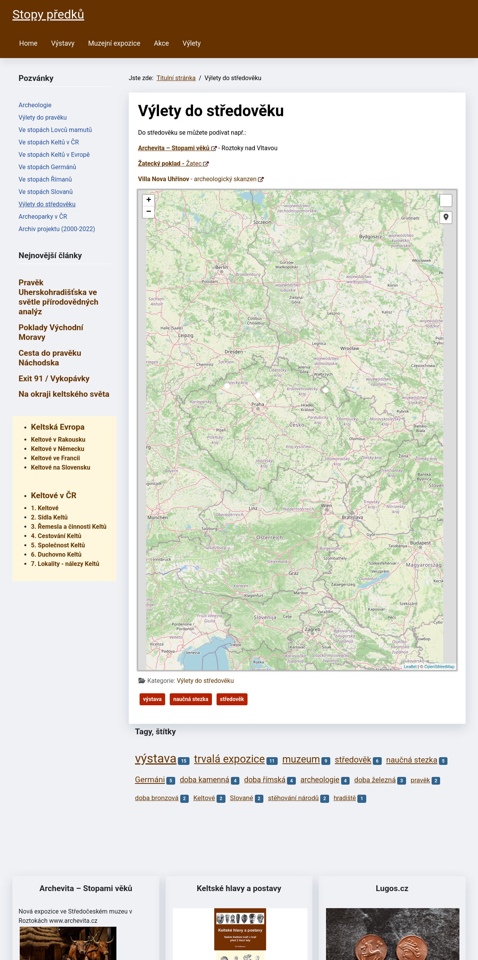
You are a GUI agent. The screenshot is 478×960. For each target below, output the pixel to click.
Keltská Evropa (58, 427)
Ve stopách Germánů (47, 167)
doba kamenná (204, 779)
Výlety (192, 43)
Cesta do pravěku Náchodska (50, 357)
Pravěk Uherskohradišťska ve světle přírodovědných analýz (58, 297)
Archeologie (35, 105)
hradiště (345, 798)
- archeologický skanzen (201, 179)
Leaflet (410, 666)
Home (28, 43)
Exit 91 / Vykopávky (54, 378)
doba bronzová (157, 798)
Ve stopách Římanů (45, 179)
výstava (152, 699)
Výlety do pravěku (43, 117)
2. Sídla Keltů (49, 517)
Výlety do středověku (47, 204)
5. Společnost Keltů (58, 545)
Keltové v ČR (53, 495)
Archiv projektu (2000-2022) (57, 229)
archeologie (320, 779)
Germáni (150, 779)
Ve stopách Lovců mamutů (55, 130)
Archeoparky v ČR (43, 216)
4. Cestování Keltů (56, 536)
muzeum (301, 759)
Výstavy (63, 43)
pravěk (420, 780)
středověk (232, 699)
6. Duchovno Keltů (56, 554)
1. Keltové (44, 508)
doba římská (264, 779)
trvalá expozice (229, 759)
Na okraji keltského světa (64, 394)
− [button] (148, 212)
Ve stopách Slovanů (46, 191)
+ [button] (148, 200)
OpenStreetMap (439, 666)
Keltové (204, 798)
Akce (161, 43)
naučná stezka (190, 699)
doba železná (375, 780)
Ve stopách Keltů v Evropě (54, 154)
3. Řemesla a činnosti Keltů (68, 526)
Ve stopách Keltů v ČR (49, 142)
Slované (241, 798)
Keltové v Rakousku (58, 439)
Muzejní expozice (114, 43)
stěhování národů (293, 798)
